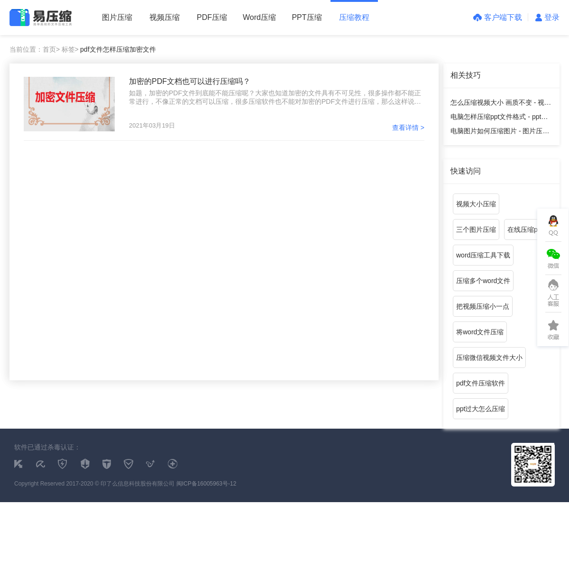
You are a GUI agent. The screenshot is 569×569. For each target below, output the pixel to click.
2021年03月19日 (152, 125)
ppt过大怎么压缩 (480, 409)
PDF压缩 (212, 17)
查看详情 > (408, 127)
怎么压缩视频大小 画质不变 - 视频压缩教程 (500, 104)
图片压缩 (117, 17)
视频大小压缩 (476, 204)
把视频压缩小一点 (482, 306)
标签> (70, 49)
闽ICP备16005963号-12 (206, 483)
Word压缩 (259, 17)
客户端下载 (497, 17)
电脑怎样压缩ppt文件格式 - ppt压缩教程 (499, 118)
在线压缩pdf (525, 229)
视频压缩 (164, 17)
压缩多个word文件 (483, 280)
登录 (547, 17)
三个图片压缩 (476, 229)
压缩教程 (354, 17)
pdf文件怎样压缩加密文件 (118, 49)
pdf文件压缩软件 (480, 383)
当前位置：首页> (34, 49)
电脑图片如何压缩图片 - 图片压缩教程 (499, 132)
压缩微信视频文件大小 (489, 357)
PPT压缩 (306, 17)
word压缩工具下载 (483, 255)
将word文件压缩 (480, 332)
